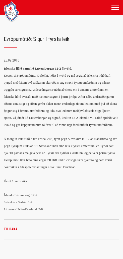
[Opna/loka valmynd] (115, 7)
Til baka (10, 229)
